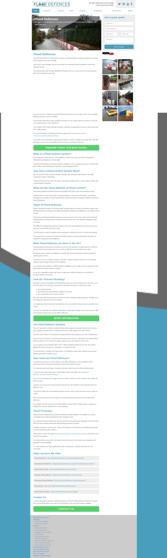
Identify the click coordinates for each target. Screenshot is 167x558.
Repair (130, 10)
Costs (71, 10)
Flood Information (39, 553)
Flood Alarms (39, 534)
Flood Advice (116, 10)
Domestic (82, 10)
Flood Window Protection (43, 545)
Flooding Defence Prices (41, 547)
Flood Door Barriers (41, 538)
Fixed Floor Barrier (41, 530)
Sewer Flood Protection (42, 543)
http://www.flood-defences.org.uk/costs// (68, 434)
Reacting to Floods (41, 524)
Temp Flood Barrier (41, 528)
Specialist (46, 10)
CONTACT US (66, 509)
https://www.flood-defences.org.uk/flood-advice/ (60, 486)
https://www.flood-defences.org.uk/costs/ (63, 469)
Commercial (98, 10)
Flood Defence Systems (41, 517)
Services (61, 10)
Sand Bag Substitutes (42, 536)
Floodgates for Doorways (43, 532)
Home (35, 10)
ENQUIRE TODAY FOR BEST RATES (66, 147)
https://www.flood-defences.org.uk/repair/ (64, 492)
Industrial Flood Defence (41, 551)
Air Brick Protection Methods (44, 541)
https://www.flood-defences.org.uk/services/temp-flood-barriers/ (73, 464)
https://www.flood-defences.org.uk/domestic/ (67, 475)
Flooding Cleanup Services (42, 556)
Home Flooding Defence (41, 549)
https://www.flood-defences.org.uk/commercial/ (70, 480)
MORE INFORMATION (66, 318)
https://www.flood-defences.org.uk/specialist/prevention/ (65, 458)
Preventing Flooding (41, 521)
